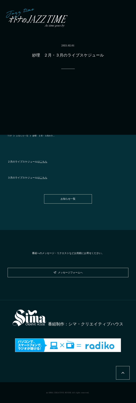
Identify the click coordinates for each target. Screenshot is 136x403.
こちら (43, 161)
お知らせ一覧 (22, 136)
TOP (10, 136)
